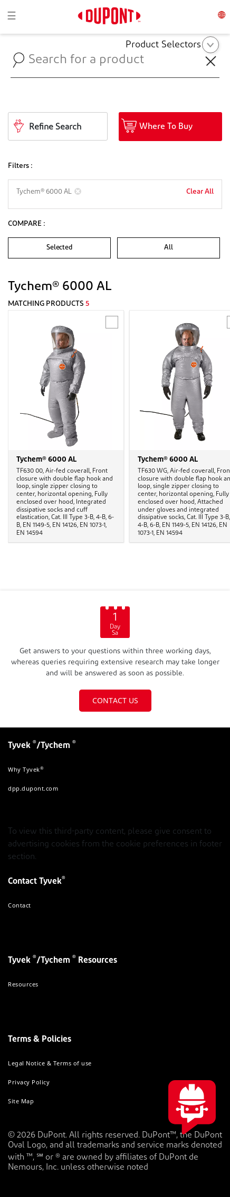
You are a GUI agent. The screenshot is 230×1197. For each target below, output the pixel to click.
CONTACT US (115, 700)
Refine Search (55, 127)
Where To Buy (166, 127)
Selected (59, 247)
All (168, 247)
